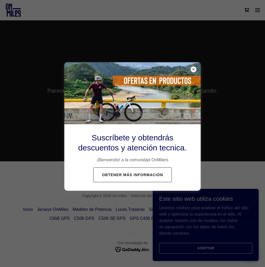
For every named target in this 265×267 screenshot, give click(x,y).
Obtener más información (132, 175)
